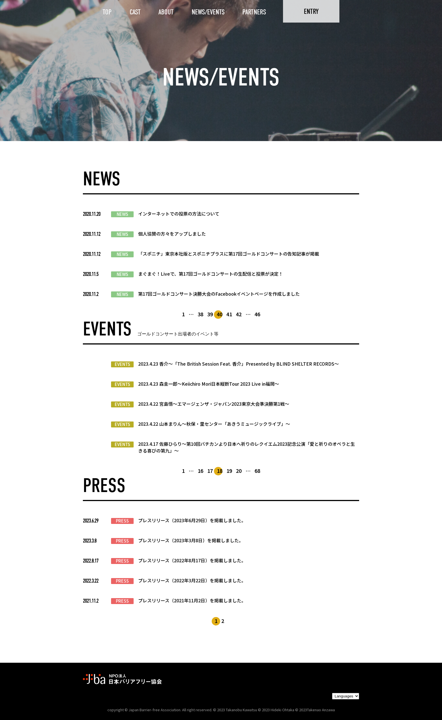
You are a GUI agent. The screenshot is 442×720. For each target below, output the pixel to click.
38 (200, 314)
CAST (135, 12)
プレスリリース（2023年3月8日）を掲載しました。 (190, 540)
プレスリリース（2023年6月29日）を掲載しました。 (192, 520)
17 (210, 470)
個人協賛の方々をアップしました (172, 233)
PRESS (122, 521)
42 (239, 314)
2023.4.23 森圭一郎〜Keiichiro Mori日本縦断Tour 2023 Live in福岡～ (208, 383)
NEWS (122, 214)
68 (257, 470)
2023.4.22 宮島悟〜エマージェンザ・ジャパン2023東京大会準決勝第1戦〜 (213, 403)
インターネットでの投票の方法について (178, 213)
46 (257, 314)
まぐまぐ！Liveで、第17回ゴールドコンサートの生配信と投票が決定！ (210, 273)
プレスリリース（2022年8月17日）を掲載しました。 (192, 560)
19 (229, 470)
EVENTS (122, 364)
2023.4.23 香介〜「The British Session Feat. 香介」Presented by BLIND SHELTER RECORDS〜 (238, 363)
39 (210, 314)
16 (200, 470)
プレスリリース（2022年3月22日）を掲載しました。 (192, 580)
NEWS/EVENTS (208, 12)
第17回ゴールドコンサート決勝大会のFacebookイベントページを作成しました (219, 293)
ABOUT (166, 12)
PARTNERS (254, 12)
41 (229, 314)
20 (239, 470)
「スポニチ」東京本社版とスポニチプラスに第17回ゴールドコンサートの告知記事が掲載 (228, 253)
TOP (107, 12)
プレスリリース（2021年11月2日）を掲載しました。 (192, 600)
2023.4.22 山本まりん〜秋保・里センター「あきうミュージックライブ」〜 (214, 423)
